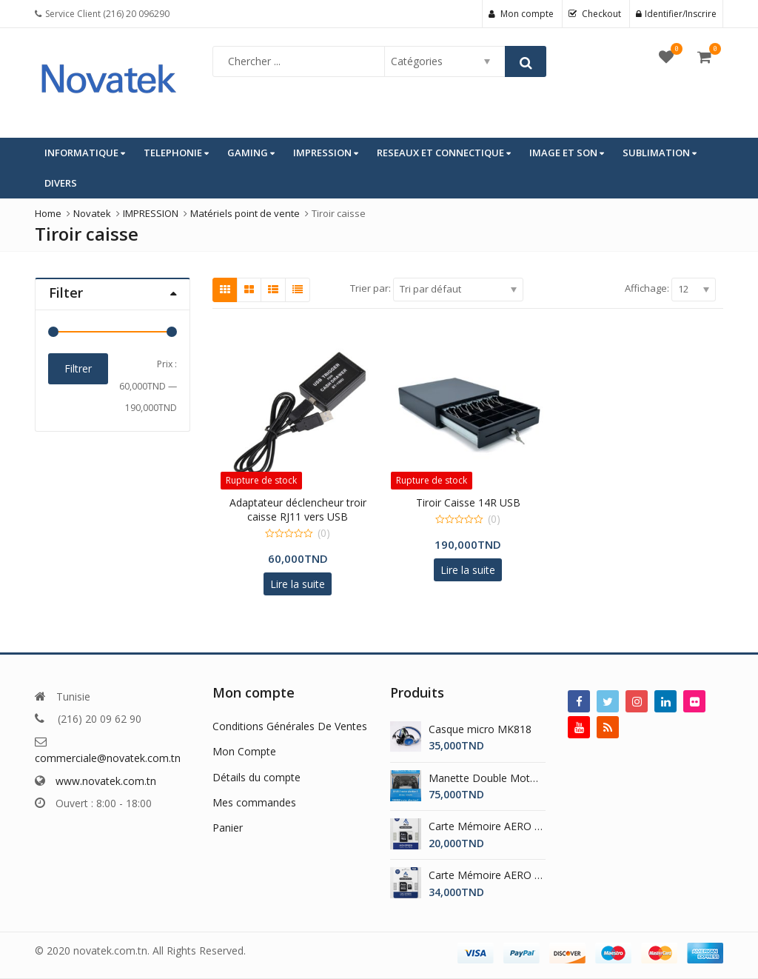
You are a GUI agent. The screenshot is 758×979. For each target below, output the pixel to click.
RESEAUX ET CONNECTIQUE (444, 152)
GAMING (251, 152)
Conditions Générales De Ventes (289, 726)
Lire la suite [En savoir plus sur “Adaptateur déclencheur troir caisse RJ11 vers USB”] (297, 584)
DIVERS (60, 183)
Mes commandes (254, 802)
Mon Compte (244, 751)
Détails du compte (256, 777)
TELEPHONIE (176, 152)
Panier (227, 828)
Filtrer (78, 368)
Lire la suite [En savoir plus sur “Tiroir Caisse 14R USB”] (467, 570)
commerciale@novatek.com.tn (108, 758)
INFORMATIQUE (84, 152)
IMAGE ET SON (566, 152)
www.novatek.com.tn (106, 781)
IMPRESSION (325, 152)
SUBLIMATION (660, 152)
